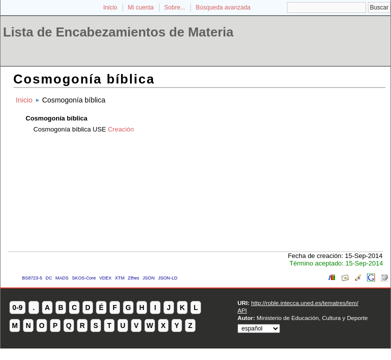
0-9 (17, 308)
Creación (121, 129)
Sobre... (175, 7)
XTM (119, 278)
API (242, 310)
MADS (62, 278)
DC (49, 278)
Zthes (134, 278)
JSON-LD (168, 278)
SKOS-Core (84, 278)
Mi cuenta (141, 7)
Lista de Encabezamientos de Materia (118, 32)
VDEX (105, 278)
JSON (148, 278)
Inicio (110, 7)
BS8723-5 (32, 278)
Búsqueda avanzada (223, 7)
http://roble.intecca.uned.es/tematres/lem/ (304, 303)
